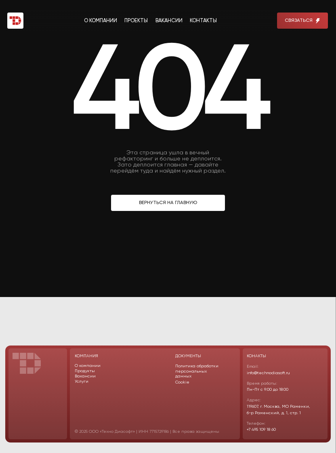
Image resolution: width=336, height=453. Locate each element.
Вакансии (85, 376)
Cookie (182, 382)
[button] (302, 21)
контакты (203, 20)
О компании (88, 366)
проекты (136, 20)
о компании (100, 20)
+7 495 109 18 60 (261, 430)
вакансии (169, 20)
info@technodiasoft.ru (268, 373)
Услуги (81, 381)
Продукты (85, 371)
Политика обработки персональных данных (196, 371)
